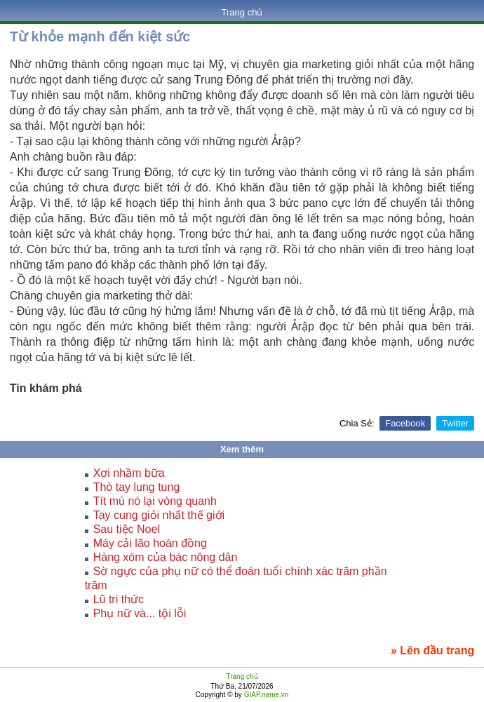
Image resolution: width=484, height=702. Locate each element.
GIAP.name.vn (265, 694)
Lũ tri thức (118, 599)
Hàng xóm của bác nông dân (165, 557)
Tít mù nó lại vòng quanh (155, 501)
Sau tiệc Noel (126, 529)
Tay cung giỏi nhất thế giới (158, 515)
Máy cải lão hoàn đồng (150, 543)
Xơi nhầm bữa (129, 473)
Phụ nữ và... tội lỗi (140, 613)
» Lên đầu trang (432, 650)
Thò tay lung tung (136, 487)
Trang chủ (242, 12)
